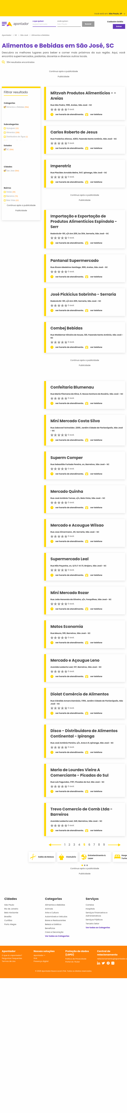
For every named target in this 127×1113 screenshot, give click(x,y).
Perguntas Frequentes (12, 958)
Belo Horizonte (11, 912)
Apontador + (39, 955)
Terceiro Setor (92, 923)
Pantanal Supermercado (74, 260)
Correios (90, 904)
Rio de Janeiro (11, 908)
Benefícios (50, 928)
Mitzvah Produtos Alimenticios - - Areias (83, 95)
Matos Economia (66, 626)
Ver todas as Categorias (57, 936)
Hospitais (90, 908)
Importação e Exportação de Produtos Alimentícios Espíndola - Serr (83, 221)
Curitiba (8, 920)
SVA (35, 958)
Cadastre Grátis (115, 21)
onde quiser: (62, 21)
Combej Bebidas (66, 328)
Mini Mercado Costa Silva (75, 421)
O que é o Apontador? (12, 955)
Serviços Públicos (94, 919)
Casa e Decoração (54, 932)
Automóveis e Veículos (56, 916)
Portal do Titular (72, 961)
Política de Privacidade (75, 958)
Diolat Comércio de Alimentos (79, 694)
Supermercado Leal (69, 559)
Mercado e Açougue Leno (74, 660)
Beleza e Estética (53, 924)
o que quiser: (38, 21)
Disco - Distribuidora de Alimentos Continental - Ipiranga (84, 733)
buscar (88, 24)
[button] (83, 865)
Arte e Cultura (52, 912)
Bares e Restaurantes (55, 920)
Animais (49, 908)
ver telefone (96, 114)
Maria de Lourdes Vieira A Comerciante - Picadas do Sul (79, 772)
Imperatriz (60, 166)
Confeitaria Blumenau (72, 387)
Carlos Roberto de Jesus (73, 132)
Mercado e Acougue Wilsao (77, 525)
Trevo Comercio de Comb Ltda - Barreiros (81, 811)
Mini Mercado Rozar (69, 592)
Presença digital (41, 961)
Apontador (7, 35)
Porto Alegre (10, 924)
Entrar (119, 26)
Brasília (7, 916)
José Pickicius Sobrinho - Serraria (83, 294)
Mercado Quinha (66, 491)
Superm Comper (66, 457)
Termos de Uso (9, 961)
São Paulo (9, 904)
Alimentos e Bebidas (55, 904)
